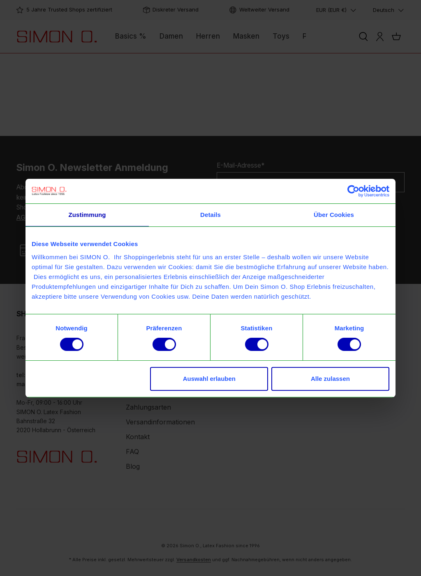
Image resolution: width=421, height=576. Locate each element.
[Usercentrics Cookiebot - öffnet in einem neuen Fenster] (353, 191)
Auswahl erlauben (209, 378)
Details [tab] (210, 214)
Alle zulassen (330, 378)
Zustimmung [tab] (87, 214)
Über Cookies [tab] (334, 214)
